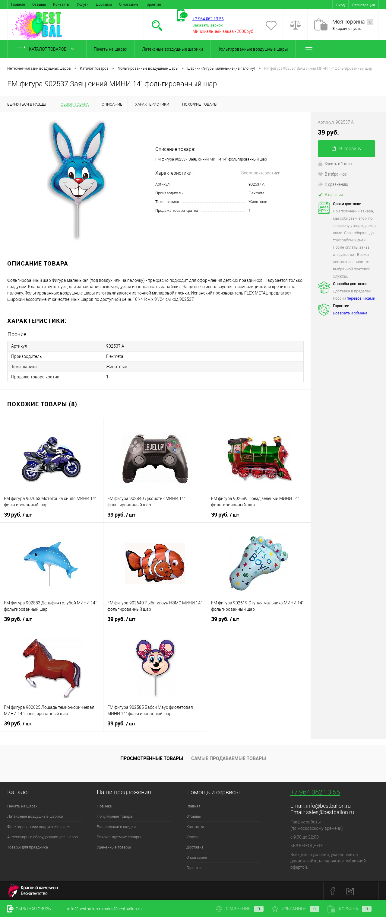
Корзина (349, 908)
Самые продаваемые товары (228, 758)
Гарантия (153, 4)
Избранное (295, 908)
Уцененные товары (114, 847)
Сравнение (240, 908)
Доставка (104, 4)
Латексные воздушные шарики (172, 49)
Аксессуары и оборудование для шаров (42, 837)
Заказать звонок (207, 25)
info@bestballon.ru (328, 806)
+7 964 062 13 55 (315, 792)
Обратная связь (29, 908)
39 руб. (18, 514)
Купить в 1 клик (335, 164)
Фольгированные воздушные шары (253, 49)
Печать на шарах (110, 49)
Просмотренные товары (151, 758)
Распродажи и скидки (116, 826)
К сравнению (333, 184)
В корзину (347, 148)
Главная (18, 4)
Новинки (104, 806)
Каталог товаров (47, 49)
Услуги (83, 4)
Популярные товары (115, 816)
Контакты (61, 4)
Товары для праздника (27, 847)
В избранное (332, 174)
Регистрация (363, 5)
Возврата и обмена (350, 313)
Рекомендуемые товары (119, 837)
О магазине (128, 4)
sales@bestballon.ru (330, 812)
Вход (340, 5)
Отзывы (39, 4)
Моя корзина (352, 21)
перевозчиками (361, 298)
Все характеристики (260, 172)
